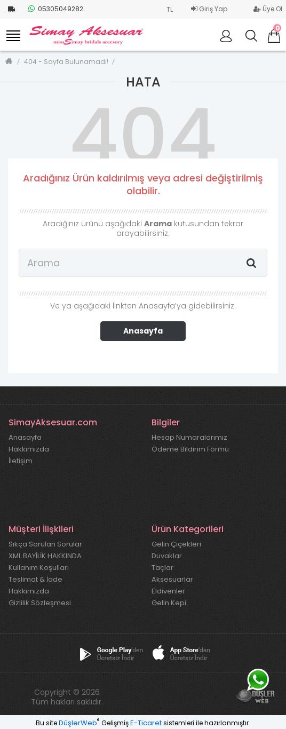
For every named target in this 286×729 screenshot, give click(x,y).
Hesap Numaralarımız (189, 437)
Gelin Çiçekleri (176, 544)
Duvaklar (167, 556)
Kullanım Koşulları (39, 568)
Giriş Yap (209, 8)
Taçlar (162, 568)
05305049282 (55, 8)
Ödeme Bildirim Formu (190, 449)
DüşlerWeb (78, 723)
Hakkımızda (29, 449)
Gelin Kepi (169, 603)
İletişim (21, 461)
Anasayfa (143, 331)
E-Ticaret (146, 723)
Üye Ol (267, 8)
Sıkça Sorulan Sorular (45, 544)
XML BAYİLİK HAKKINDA (45, 556)
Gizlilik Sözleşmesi (40, 603)
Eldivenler (168, 591)
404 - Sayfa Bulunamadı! (66, 61)
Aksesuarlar (172, 579)
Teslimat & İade (35, 579)
